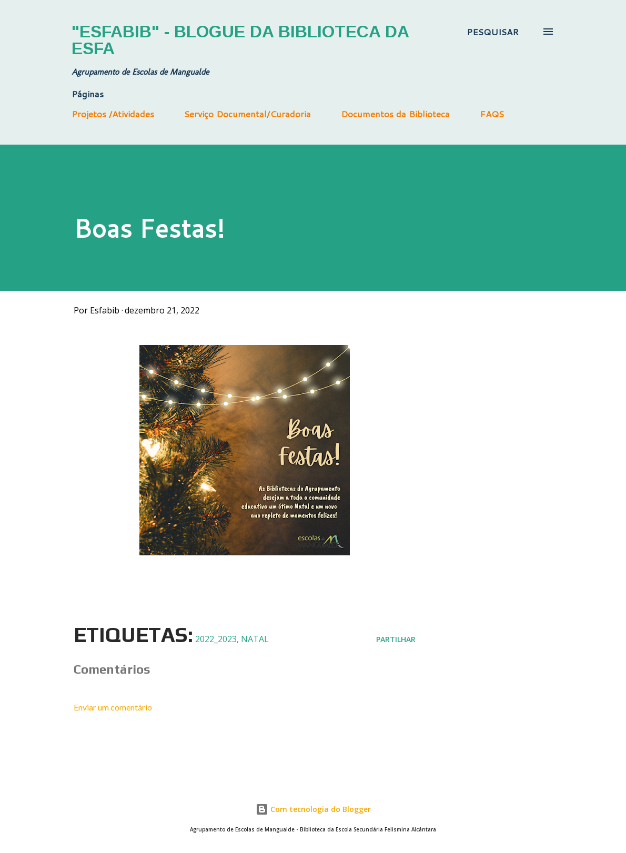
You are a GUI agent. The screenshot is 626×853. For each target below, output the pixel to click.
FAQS (492, 113)
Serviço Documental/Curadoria (247, 113)
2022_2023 (216, 639)
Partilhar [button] (396, 639)
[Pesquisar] (493, 31)
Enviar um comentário (113, 707)
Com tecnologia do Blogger (313, 809)
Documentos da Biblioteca (395, 113)
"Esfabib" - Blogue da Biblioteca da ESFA (240, 40)
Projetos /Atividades (113, 113)
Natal (255, 639)
